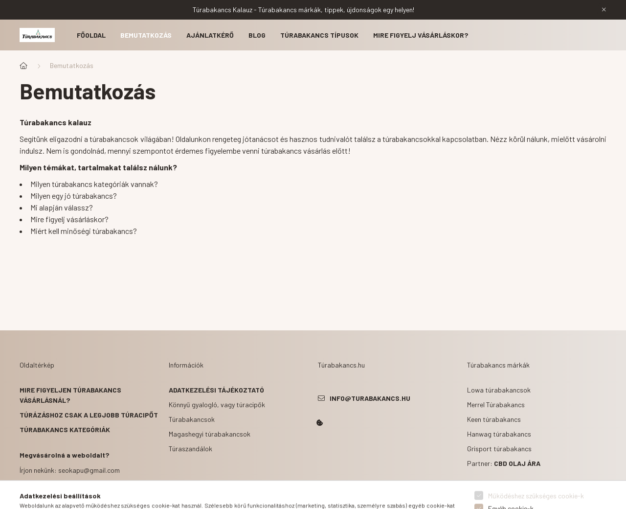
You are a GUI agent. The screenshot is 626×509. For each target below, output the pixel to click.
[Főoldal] (23, 65)
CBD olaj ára (517, 463)
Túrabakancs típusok (319, 35)
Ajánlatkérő (210, 35)
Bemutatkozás (146, 35)
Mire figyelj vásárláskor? (420, 35)
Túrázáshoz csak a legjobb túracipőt (89, 415)
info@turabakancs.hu (370, 398)
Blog (257, 35)
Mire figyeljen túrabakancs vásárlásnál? (70, 395)
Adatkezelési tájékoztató (216, 390)
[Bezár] (604, 9)
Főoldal (91, 35)
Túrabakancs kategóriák (65, 429)
